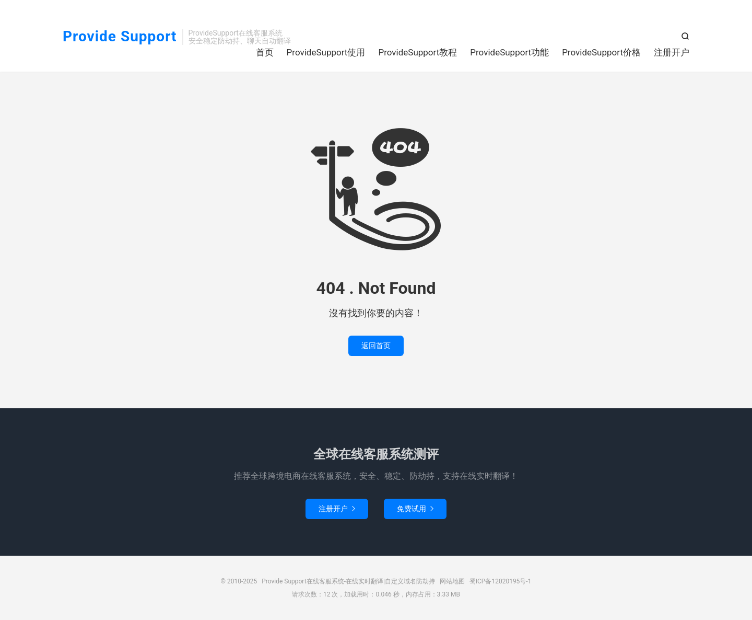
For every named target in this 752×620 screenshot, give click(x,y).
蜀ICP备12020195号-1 (500, 581)
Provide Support (120, 37)
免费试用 (415, 508)
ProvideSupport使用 (326, 52)
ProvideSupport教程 (417, 52)
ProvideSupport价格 (601, 52)
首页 (265, 52)
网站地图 (452, 581)
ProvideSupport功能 (509, 52)
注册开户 (671, 52)
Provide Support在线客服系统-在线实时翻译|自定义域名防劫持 (348, 581)
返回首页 (376, 345)
